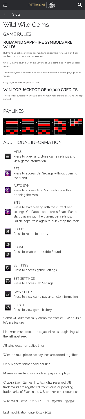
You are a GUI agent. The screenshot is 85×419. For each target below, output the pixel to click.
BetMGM (42, 4)
